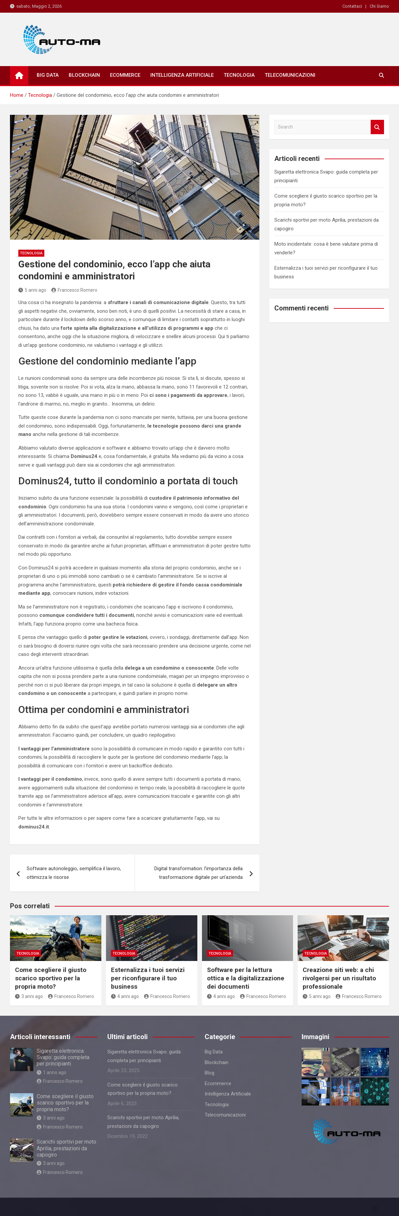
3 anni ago (29, 996)
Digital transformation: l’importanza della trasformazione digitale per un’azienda (198, 873)
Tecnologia (239, 75)
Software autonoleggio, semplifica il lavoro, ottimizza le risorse (74, 873)
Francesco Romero (74, 290)
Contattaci (352, 6)
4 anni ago (125, 996)
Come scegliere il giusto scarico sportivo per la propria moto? (50, 978)
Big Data (48, 75)
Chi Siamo (379, 6)
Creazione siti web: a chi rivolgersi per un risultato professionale (339, 978)
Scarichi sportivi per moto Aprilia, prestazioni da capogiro (66, 1148)
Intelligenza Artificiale (182, 75)
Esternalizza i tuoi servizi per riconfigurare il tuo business (148, 978)
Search (377, 127)
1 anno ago (51, 1072)
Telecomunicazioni (290, 75)
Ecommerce (125, 75)
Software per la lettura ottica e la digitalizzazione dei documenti (245, 978)
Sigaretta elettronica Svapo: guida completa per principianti (63, 1057)
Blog (209, 1073)
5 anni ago (32, 290)
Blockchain (84, 75)
